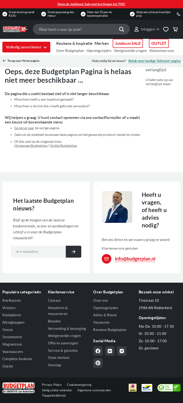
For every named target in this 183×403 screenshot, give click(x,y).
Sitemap (54, 365)
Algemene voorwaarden (94, 390)
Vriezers (9, 308)
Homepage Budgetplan (31, 146)
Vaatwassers (12, 352)
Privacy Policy (52, 385)
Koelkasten (11, 300)
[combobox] (81, 29)
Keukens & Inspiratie (74, 43)
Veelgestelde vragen (130, 51)
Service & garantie (63, 350)
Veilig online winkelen (57, 390)
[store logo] (15, 29)
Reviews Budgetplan (109, 330)
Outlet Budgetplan (63, 146)
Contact (54, 300)
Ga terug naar (24, 128)
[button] (146, 29)
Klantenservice (162, 51)
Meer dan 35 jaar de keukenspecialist (99, 13)
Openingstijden (98, 51)
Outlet (7, 366)
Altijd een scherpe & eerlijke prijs (153, 13)
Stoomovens (12, 337)
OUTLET (158, 43)
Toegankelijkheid (54, 395)
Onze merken (58, 358)
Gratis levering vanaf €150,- (21, 13)
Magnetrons (12, 344)
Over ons (100, 300)
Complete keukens (17, 359)
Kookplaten (11, 315)
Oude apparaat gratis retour (61, 13)
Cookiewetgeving (79, 385)
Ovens (7, 330)
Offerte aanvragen (63, 343)
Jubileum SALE (128, 43)
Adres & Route (105, 315)
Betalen (54, 321)
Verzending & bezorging (67, 328)
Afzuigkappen (13, 322)
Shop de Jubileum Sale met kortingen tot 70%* (91, 4)
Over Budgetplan (70, 51)
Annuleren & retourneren (58, 311)
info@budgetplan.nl (135, 258)
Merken (102, 43)
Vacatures (101, 322)
